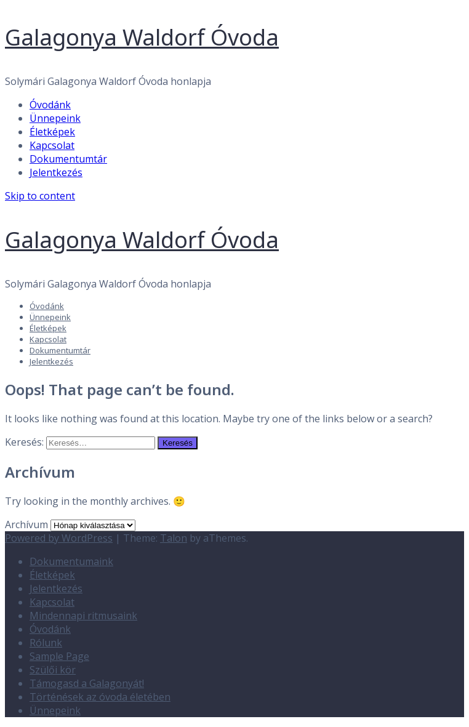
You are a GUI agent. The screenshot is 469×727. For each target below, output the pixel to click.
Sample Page (59, 656)
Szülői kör (53, 670)
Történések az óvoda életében (100, 697)
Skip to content (40, 196)
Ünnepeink (55, 118)
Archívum (26, 524)
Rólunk (46, 642)
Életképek (52, 132)
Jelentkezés (56, 172)
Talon (173, 538)
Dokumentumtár (68, 159)
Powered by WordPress (59, 538)
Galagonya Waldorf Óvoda (142, 37)
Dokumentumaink (71, 561)
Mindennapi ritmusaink (83, 615)
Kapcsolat (52, 145)
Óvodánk (50, 104)
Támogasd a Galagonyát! (87, 683)
